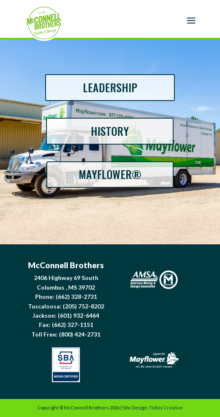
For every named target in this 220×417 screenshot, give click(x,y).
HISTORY (110, 131)
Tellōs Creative (165, 407)
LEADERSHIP (110, 87)
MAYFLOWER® (110, 174)
